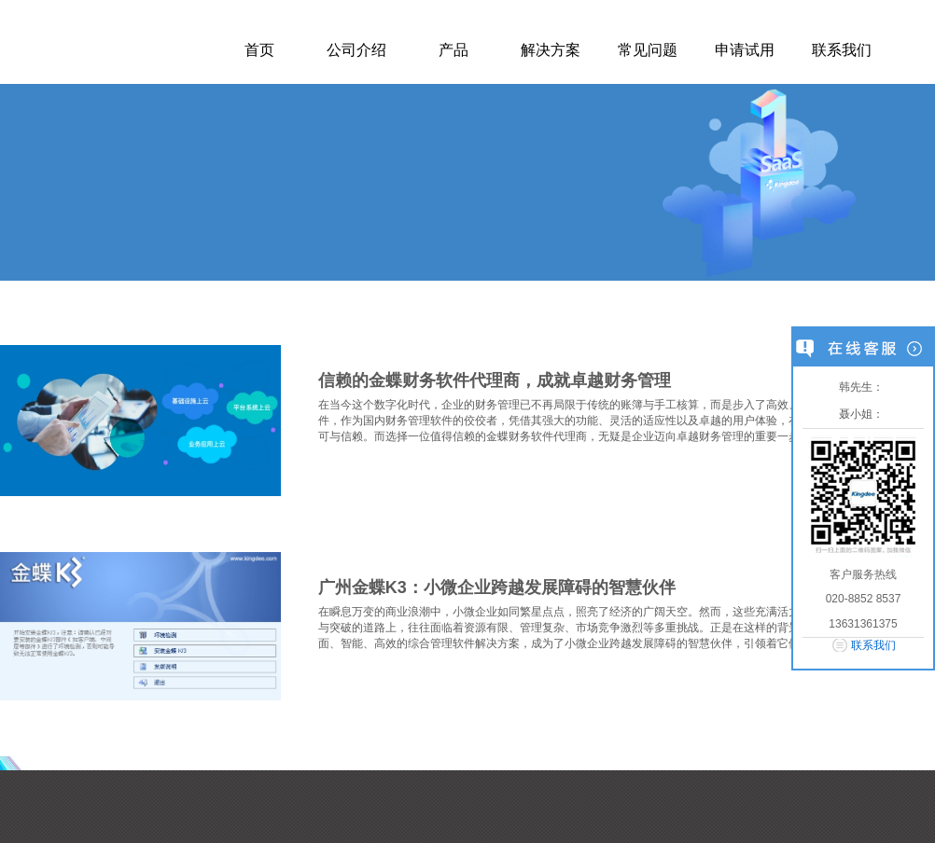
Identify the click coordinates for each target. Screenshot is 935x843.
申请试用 (745, 50)
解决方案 (550, 50)
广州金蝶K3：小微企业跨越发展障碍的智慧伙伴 (497, 587)
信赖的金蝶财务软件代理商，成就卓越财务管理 (494, 380)
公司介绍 (356, 50)
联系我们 (842, 50)
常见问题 (647, 50)
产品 (453, 50)
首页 (259, 50)
